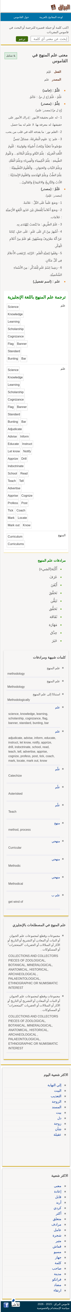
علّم (57, 769)
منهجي (55, 841)
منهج (56, 823)
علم (57, 707)
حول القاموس (20, 17)
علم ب (55, 895)
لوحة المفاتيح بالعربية (50, 17)
